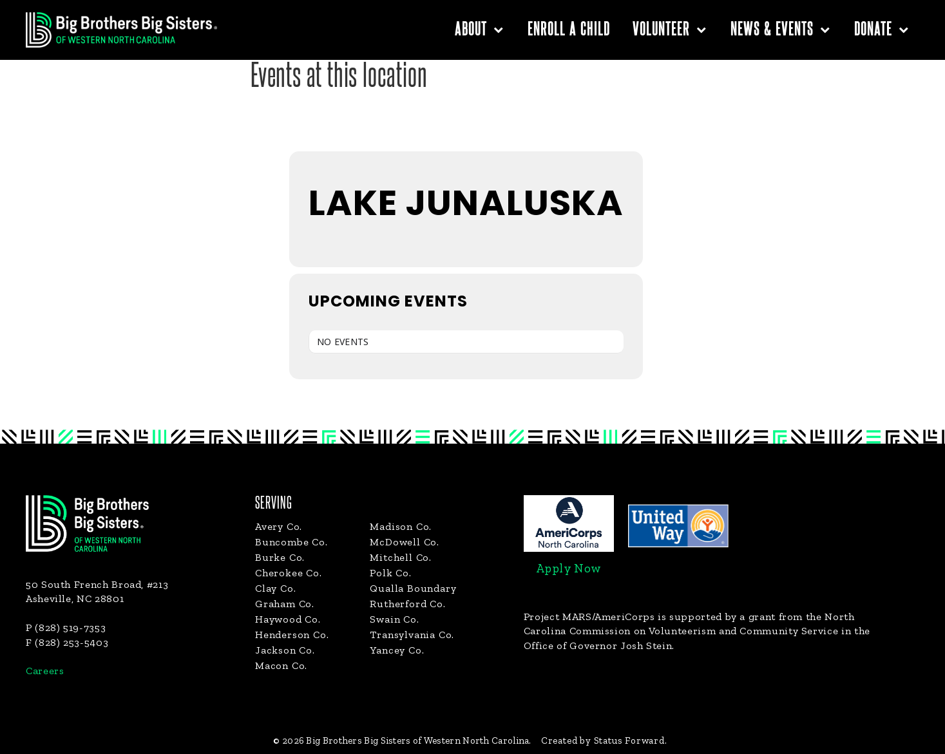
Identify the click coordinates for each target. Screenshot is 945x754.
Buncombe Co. (291, 542)
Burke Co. (280, 557)
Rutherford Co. (407, 604)
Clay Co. (275, 588)
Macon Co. (281, 665)
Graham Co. (284, 604)
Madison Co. (401, 526)
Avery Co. (278, 526)
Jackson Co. (285, 650)
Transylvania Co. (412, 634)
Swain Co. (394, 619)
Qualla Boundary (413, 588)
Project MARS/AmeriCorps (589, 616)
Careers (45, 670)
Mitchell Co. (401, 557)
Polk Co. (390, 573)
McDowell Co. (404, 542)
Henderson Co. (292, 634)
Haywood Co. (288, 619)
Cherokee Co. (288, 573)
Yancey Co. (397, 650)
